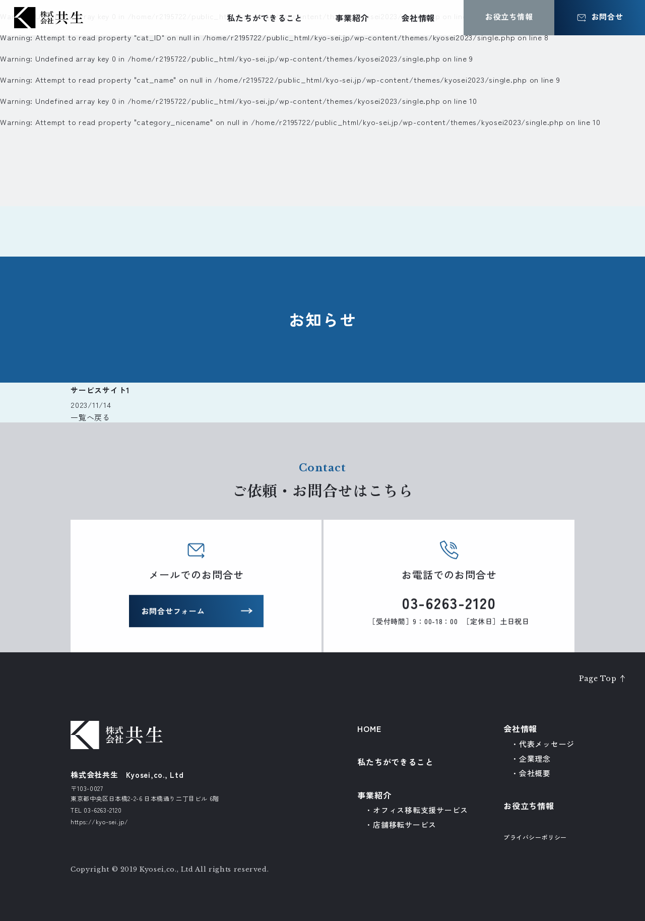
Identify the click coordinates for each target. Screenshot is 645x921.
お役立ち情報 (528, 806)
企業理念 (535, 758)
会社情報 (418, 18)
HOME (369, 728)
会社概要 (535, 773)
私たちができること (265, 18)
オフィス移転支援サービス (420, 810)
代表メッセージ (546, 744)
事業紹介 (352, 18)
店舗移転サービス (404, 824)
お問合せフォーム (173, 612)
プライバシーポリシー (535, 837)
